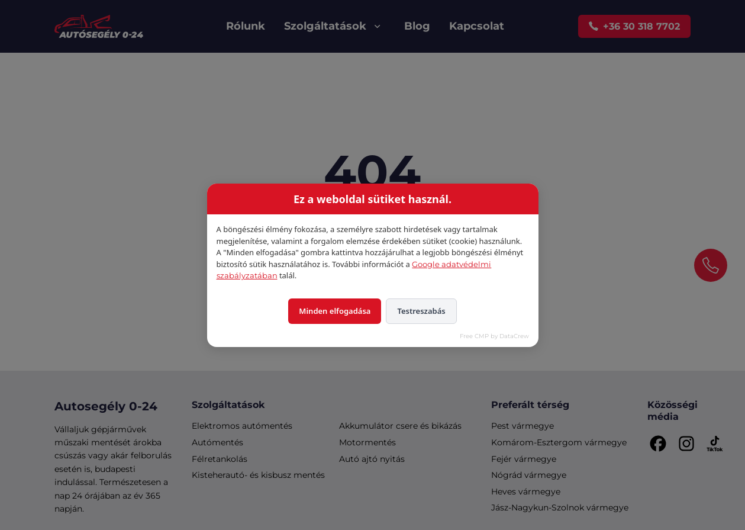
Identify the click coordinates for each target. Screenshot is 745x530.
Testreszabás (421, 311)
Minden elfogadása (334, 311)
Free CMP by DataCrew (494, 336)
